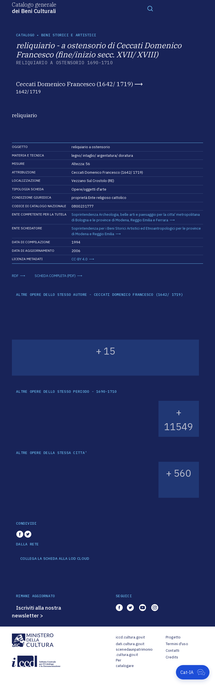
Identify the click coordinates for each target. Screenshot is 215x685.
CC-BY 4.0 (79, 259)
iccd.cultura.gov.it (130, 637)
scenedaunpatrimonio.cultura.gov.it (134, 652)
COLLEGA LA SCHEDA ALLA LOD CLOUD (54, 558)
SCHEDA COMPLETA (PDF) (55, 275)
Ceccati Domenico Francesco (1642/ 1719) (74, 84)
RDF (15, 275)
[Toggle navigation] (150, 8)
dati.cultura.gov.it (130, 644)
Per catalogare (125, 663)
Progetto (173, 637)
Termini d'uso (177, 644)
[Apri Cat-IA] (192, 672)
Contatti (172, 650)
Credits (172, 657)
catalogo (25, 35)
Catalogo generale (34, 7)
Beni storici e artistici (68, 35)
